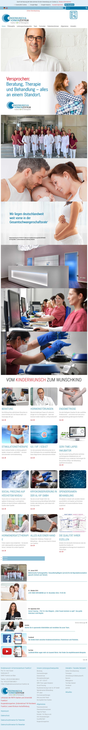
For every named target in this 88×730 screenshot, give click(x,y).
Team (35, 26)
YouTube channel (71, 683)
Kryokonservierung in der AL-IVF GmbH (48, 688)
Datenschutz (5, 716)
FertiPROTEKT (41, 719)
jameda (68, 688)
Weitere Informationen (65, 2)
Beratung (39, 671)
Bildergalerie (69, 680)
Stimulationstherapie (43, 678)
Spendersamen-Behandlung (45, 690)
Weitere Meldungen (81, 623)
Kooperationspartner (43, 721)
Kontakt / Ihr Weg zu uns (44, 714)
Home (3, 26)
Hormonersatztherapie (43, 695)
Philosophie (11, 26)
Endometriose (41, 676)
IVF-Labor (40, 693)
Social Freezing (41, 685)
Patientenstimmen (53, 26)
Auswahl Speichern (57, 5)
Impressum (5, 711)
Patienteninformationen (44, 709)
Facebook (68, 685)
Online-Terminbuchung (72, 671)
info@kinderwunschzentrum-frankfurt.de (17, 684)
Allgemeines (64, 26)
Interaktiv (73, 26)
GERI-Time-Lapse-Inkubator (45, 683)
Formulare (42, 26)
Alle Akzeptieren (69, 5)
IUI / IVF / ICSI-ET (42, 680)
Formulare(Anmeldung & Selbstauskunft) (74, 674)
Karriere (68, 678)
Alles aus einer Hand (43, 697)
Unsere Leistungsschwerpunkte (48, 668)
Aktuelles (5, 557)
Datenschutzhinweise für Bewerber (13, 725)
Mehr (85, 660)
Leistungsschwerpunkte (24, 26)
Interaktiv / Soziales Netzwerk (76, 668)
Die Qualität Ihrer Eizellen (44, 700)
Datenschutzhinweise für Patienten (13, 720)
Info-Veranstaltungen (43, 717)
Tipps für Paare (41, 712)
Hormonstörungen (42, 673)
